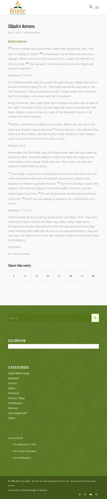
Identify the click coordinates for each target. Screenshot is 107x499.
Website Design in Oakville (34, 490)
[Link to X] (79, 494)
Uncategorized (17, 413)
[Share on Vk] (70, 276)
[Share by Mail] (93, 276)
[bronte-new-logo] (44, 7)
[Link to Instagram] (96, 494)
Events (12, 383)
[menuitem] (89, 7)
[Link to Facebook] (85, 494)
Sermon (13, 408)
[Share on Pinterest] (36, 276)
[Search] (89, 7)
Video (11, 418)
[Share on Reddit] (81, 276)
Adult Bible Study (18, 373)
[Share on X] (25, 276)
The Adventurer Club (24, 444)
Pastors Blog (32, 32)
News (11, 388)
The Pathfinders (22, 457)
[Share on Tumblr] (59, 276)
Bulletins (13, 378)
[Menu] (97, 7)
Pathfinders (15, 403)
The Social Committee (25, 451)
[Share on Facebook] (14, 276)
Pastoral (13, 393)
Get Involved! (15, 438)
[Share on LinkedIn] (47, 276)
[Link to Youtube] (90, 494)
